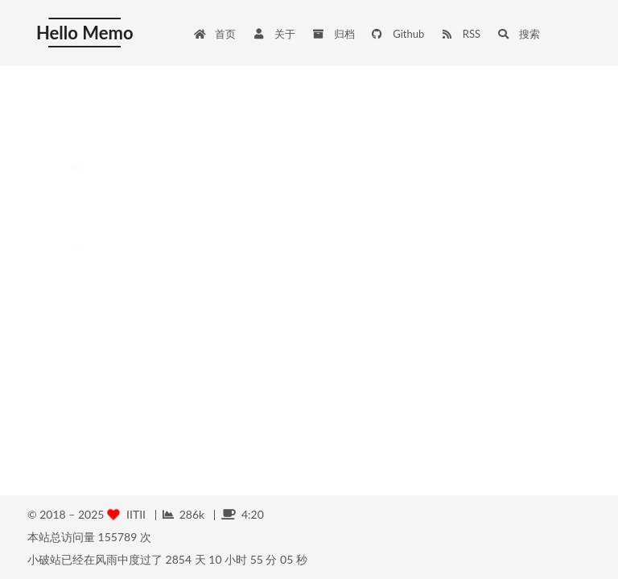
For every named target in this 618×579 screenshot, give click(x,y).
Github (398, 33)
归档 (333, 33)
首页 (215, 33)
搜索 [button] (518, 33)
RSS (460, 33)
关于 (273, 33)
